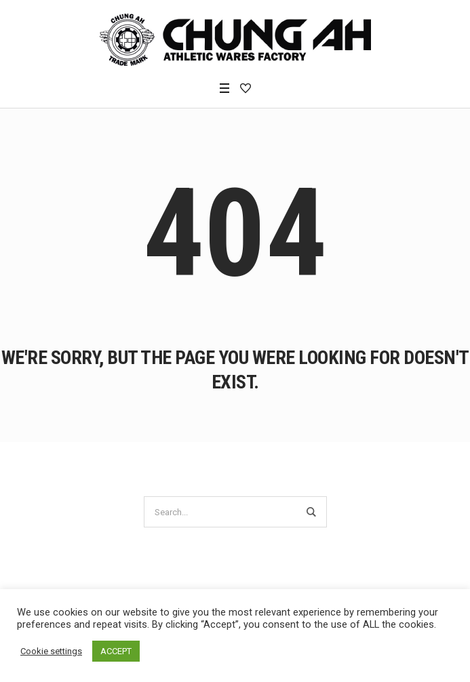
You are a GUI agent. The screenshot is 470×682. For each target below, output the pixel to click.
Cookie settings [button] (51, 651)
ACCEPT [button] (116, 651)
